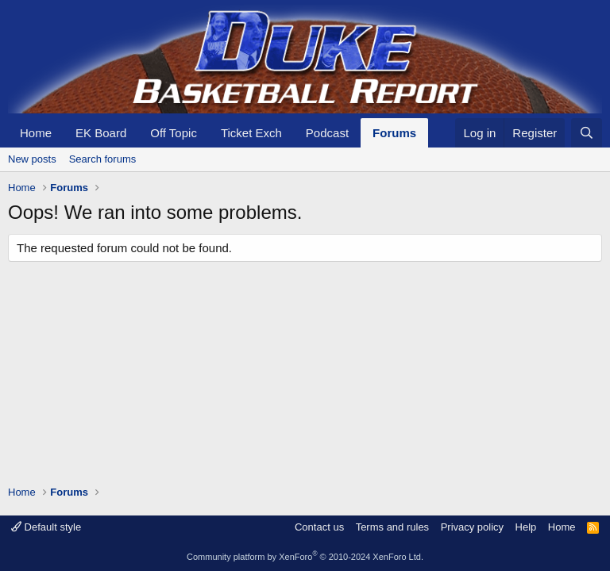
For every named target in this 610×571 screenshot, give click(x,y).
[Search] (586, 133)
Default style (46, 527)
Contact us (319, 527)
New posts (32, 159)
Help (526, 527)
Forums (394, 133)
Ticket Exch (251, 133)
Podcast (327, 133)
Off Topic (173, 133)
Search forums (103, 159)
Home (36, 133)
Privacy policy (472, 527)
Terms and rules (392, 527)
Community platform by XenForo (305, 556)
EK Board (100, 133)
